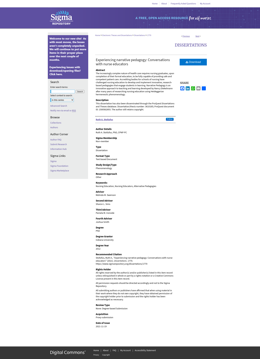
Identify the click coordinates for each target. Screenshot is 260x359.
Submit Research (58, 144)
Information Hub (58, 149)
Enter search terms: (59, 87)
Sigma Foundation (59, 166)
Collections (55, 123)
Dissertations (139, 35)
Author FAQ (55, 139)
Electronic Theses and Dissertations (117, 35)
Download (193, 62)
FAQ (114, 350)
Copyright (106, 355)
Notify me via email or (63, 110)
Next (197, 36)
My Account (125, 350)
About (106, 350)
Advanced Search (58, 106)
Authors (54, 127)
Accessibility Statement (145, 350)
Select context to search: (61, 95)
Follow (169, 119)
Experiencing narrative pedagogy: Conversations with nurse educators (133, 62)
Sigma (53, 161)
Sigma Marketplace (59, 170)
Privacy (96, 355)
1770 (149, 35)
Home (97, 35)
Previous (186, 36)
